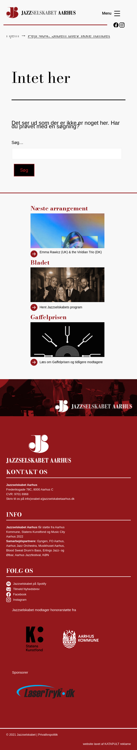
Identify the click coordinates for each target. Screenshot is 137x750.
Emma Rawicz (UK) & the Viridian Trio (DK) (71, 252)
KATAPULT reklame (117, 744)
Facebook (16, 594)
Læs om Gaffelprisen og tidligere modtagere (71, 362)
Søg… (17, 142)
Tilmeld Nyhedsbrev (23, 589)
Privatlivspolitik (48, 734)
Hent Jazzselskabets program (61, 307)
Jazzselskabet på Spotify (26, 583)
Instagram (16, 599)
